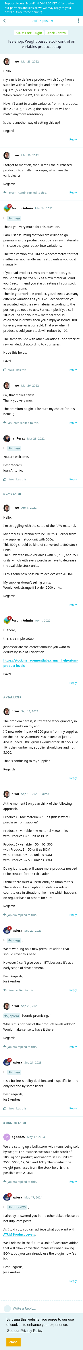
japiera (14, 1016)
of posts (41, 21)
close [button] (13, 1342)
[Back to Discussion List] (4, 21)
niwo (16, 218)
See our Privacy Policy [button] (24, 1331)
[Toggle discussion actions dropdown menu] (78, 21)
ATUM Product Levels (19, 1234)
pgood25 (19, 1207)
